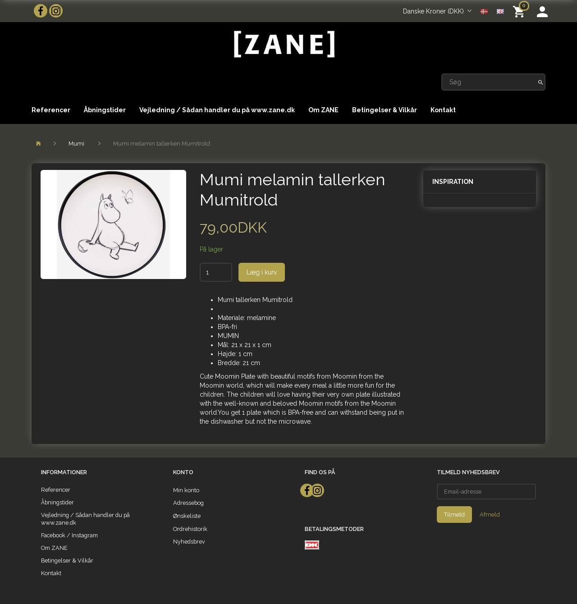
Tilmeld (454, 514)
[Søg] (540, 82)
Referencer (51, 110)
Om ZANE (323, 110)
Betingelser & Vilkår (384, 110)
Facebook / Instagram (69, 535)
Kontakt (443, 110)
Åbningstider (105, 110)
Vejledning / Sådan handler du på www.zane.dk (217, 110)
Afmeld (490, 514)
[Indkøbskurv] (520, 11)
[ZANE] (283, 44)
